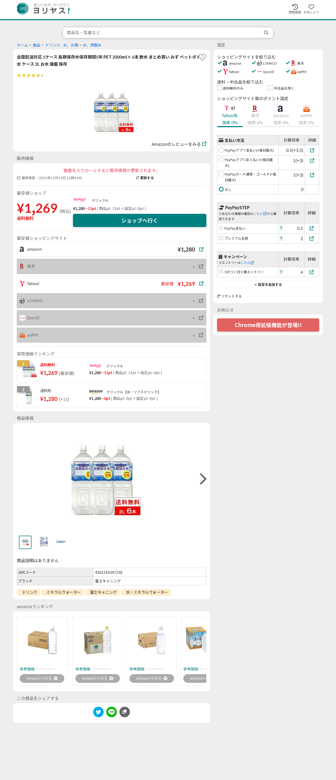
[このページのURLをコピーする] (124, 712)
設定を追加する (268, 284)
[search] (266, 32)
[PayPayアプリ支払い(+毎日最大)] (312, 150)
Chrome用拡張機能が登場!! (268, 325)
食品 (36, 45)
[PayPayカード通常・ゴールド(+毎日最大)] (312, 174)
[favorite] (202, 57)
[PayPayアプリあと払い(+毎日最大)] (312, 160)
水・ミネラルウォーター (147, 592)
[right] (202, 479)
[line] (111, 713)
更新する (145, 178)
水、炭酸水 (92, 45)
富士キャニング (103, 592)
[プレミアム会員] (312, 238)
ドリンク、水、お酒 (61, 45)
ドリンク (29, 592)
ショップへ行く (139, 220)
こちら (259, 214)
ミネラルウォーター (63, 592)
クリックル (100, 200)
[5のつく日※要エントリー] (312, 272)
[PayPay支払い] (312, 228)
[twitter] (98, 713)
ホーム (22, 45)
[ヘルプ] (281, 228)
